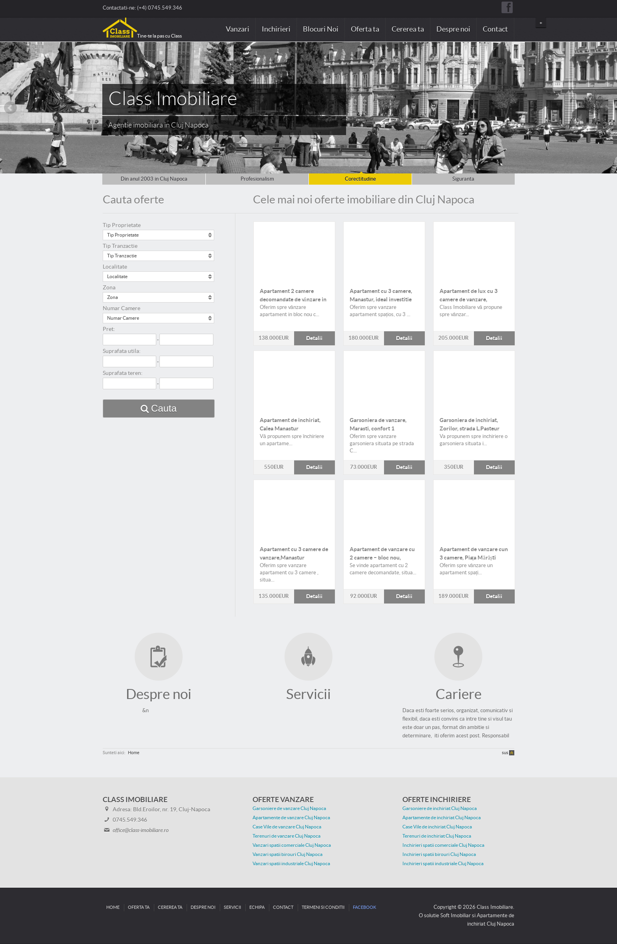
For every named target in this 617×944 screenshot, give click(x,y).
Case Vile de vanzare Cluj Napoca (287, 827)
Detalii (294, 251)
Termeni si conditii (323, 907)
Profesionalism (257, 179)
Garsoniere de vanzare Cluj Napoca (289, 808)
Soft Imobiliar (455, 915)
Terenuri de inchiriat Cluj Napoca (436, 836)
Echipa (257, 907)
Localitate (115, 267)
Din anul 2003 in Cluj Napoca (154, 179)
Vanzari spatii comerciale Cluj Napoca (292, 845)
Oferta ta (365, 29)
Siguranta (463, 179)
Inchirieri (276, 29)
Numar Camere (121, 308)
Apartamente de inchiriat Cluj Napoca (441, 817)
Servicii (232, 907)
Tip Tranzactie (120, 246)
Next (606, 108)
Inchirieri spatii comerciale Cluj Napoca (443, 845)
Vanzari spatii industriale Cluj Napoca (291, 863)
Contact (495, 29)
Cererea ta (408, 29)
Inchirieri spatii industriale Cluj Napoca (443, 863)
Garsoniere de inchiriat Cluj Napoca (439, 808)
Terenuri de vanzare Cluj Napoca (286, 836)
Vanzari (237, 29)
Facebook (364, 907)
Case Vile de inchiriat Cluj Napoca (437, 827)
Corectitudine (360, 179)
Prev (10, 108)
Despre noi (453, 29)
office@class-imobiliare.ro (141, 830)
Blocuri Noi (320, 29)
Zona (109, 288)
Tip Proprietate (122, 225)
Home (133, 753)
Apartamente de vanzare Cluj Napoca (291, 817)
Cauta (164, 408)
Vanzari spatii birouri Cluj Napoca (287, 854)
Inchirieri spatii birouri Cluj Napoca (439, 854)
